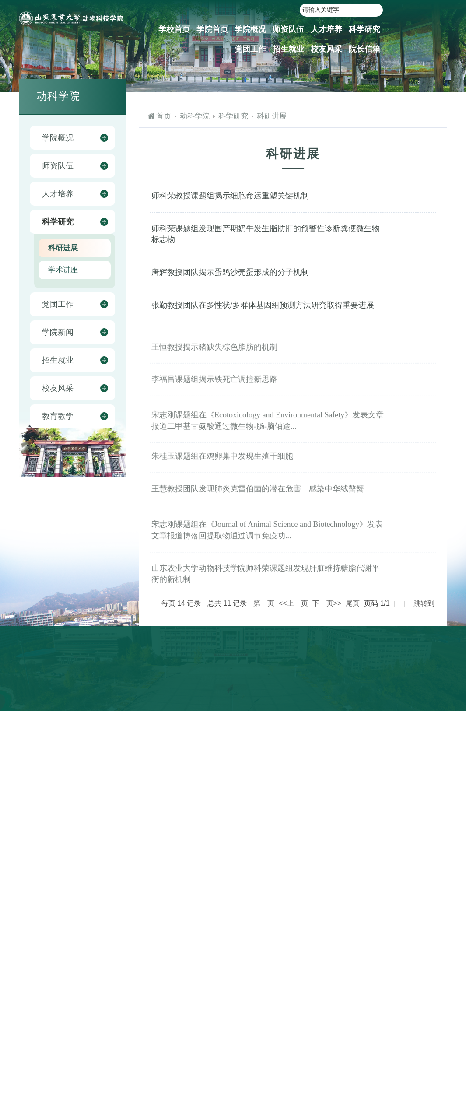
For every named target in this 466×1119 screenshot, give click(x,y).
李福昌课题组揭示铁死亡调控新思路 (214, 388)
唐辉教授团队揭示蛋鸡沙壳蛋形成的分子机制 (230, 272)
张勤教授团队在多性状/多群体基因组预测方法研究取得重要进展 (262, 305)
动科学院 (195, 116)
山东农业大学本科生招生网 (365, 694)
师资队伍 (288, 29)
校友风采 (326, 49)
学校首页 (174, 29)
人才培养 (326, 29)
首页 (163, 116)
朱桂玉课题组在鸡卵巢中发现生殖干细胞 (222, 465)
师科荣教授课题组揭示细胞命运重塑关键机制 (230, 195)
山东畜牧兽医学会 (409, 706)
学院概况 (250, 29)
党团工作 (250, 49)
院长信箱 (364, 49)
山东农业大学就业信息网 (362, 681)
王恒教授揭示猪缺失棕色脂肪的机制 (214, 355)
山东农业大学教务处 (355, 706)
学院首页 (212, 29)
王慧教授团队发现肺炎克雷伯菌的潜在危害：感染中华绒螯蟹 (257, 498)
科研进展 (272, 116)
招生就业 (288, 49)
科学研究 (364, 29)
